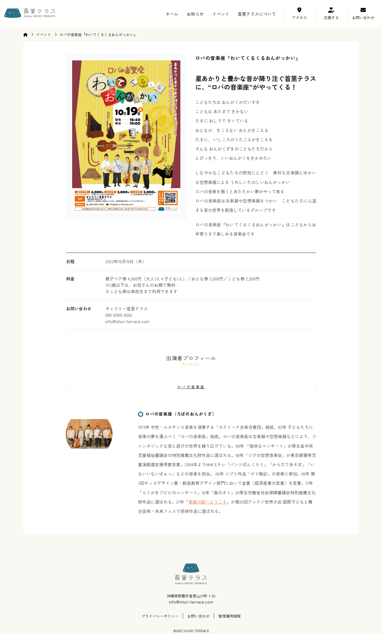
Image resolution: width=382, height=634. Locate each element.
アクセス (299, 17)
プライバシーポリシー (160, 616)
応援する (331, 17)
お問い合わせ (363, 17)
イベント (220, 14)
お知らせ (195, 14)
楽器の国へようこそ (207, 502)
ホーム (172, 14)
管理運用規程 (229, 616)
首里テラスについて (257, 14)
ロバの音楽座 (191, 386)
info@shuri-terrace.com (191, 601)
